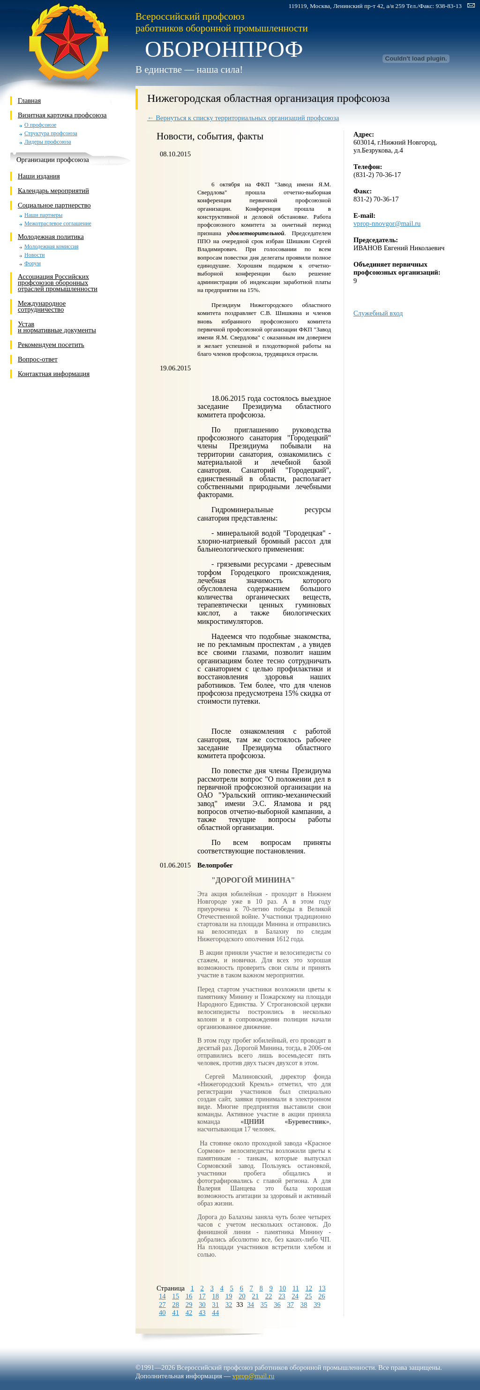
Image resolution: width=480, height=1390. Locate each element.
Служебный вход (378, 313)
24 (295, 1296)
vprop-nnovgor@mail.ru (386, 223)
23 (281, 1296)
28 (175, 1304)
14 (162, 1296)
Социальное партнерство (54, 205)
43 (202, 1312)
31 (215, 1304)
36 (277, 1304)
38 (304, 1304)
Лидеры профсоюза (47, 142)
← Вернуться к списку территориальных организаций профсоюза (243, 118)
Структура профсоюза (50, 134)
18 (215, 1296)
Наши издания (39, 176)
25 (308, 1296)
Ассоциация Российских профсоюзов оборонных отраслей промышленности (58, 282)
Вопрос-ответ (38, 359)
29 (189, 1304)
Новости (34, 255)
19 (228, 1296)
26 (321, 1296)
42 (189, 1312)
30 (202, 1304)
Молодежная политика (51, 236)
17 (202, 1296)
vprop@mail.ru (253, 1376)
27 (162, 1304)
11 (295, 1288)
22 (268, 1296)
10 (282, 1288)
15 (175, 1296)
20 (242, 1296)
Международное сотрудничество (42, 306)
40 (162, 1312)
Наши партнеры (43, 215)
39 (317, 1304)
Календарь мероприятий (53, 190)
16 (189, 1296)
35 (264, 1304)
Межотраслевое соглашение (57, 224)
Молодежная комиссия (51, 247)
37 (290, 1304)
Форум (32, 264)
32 (228, 1304)
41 (175, 1312)
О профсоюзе (40, 125)
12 (309, 1288)
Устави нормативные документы (57, 327)
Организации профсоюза (52, 159)
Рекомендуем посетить (51, 344)
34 (250, 1304)
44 (215, 1312)
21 (255, 1296)
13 (322, 1288)
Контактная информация (54, 373)
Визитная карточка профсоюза (62, 115)
